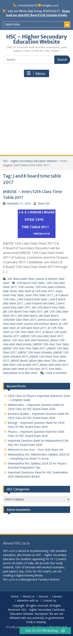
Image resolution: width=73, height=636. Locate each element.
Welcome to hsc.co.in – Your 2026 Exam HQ (35, 449)
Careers (57, 596)
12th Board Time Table (30, 283)
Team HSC (44, 203)
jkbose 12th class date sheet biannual (26, 340)
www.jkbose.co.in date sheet (20, 373)
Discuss (43, 596)
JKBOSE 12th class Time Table (51, 344)
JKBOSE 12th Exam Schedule (35, 352)
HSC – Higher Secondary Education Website (36, 39)
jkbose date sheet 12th (43, 360)
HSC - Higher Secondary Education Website (30, 161)
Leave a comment (56, 373)
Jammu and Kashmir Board (40, 324)
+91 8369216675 (27, 5)
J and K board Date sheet (32, 299)
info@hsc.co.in (50, 5)
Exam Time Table (13, 295)
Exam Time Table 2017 (39, 295)
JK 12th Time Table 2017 (26, 332)
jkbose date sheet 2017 (54, 364)
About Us (28, 596)
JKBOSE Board (19, 360)
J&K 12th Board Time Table (48, 307)
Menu (36, 73)
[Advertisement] (36, 116)
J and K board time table (40, 303)
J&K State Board (27, 315)
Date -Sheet (10, 291)
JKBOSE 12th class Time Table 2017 (24, 348)
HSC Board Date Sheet (21, 279)
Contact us (49, 600)
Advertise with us (28, 600)
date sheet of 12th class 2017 (36, 291)
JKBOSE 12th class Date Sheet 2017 (42, 336)
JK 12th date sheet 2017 (31, 328)
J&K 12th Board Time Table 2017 (23, 311)
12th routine (25, 287)
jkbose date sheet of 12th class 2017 (25, 369)
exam (59, 291)
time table (55, 369)
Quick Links (12, 24)
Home (15, 596)
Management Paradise (34, 579)
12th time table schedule (50, 287)
